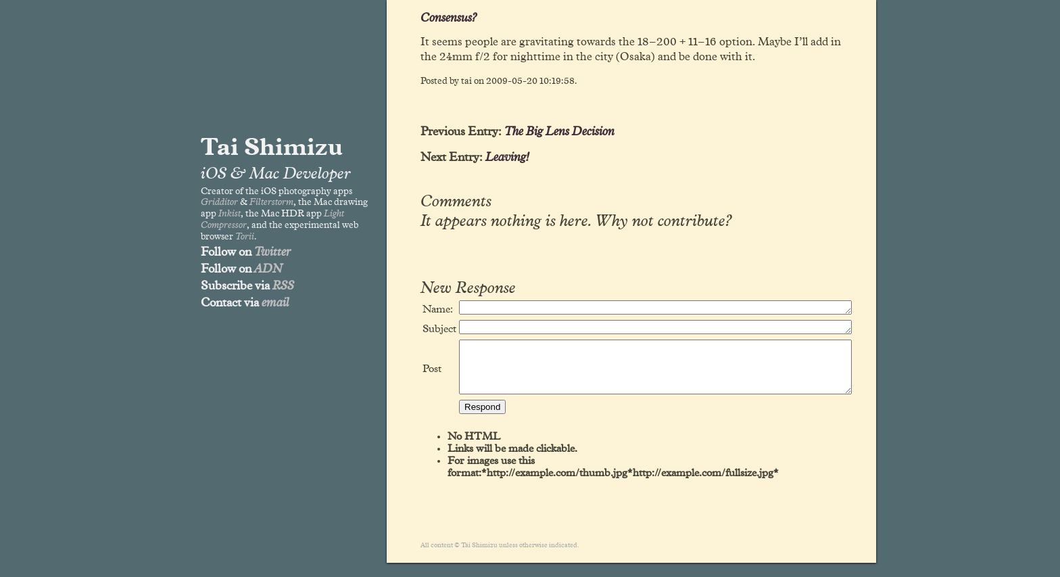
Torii (244, 236)
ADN (268, 269)
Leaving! (507, 158)
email (275, 303)
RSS (283, 286)
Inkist (229, 213)
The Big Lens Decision (559, 132)
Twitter (272, 252)
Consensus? (448, 18)
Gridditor (219, 202)
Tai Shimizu (272, 148)
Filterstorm (271, 202)
